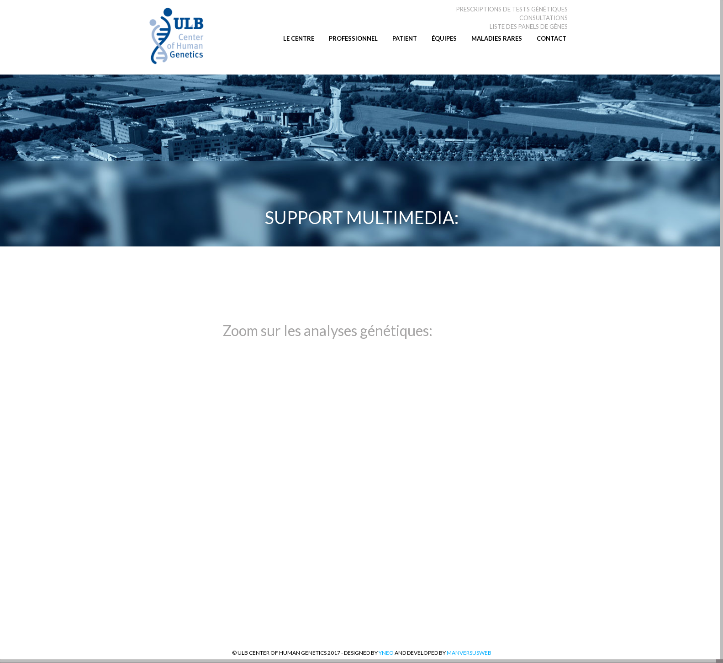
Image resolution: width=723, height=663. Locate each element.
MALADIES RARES (496, 38)
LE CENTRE (298, 38)
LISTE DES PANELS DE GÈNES (529, 26)
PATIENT (404, 38)
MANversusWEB (468, 652)
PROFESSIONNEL (353, 38)
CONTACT (551, 38)
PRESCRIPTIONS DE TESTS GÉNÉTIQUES (512, 9)
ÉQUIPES (444, 38)
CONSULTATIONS (543, 17)
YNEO (386, 652)
